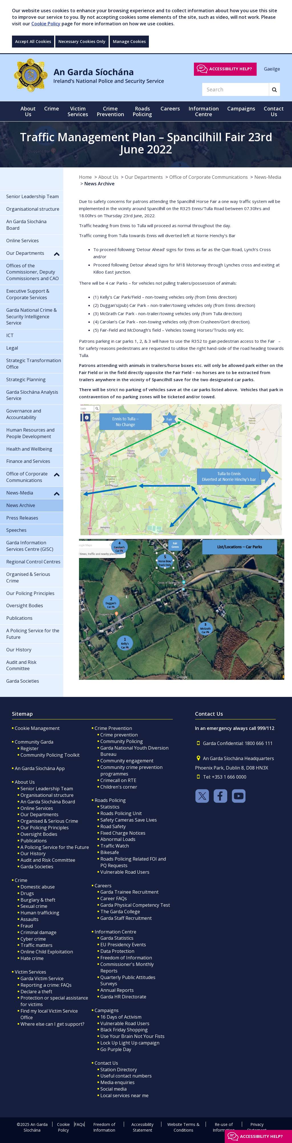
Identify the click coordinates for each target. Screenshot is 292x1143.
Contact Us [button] (274, 111)
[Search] (235, 89)
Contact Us (106, 1063)
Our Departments (144, 177)
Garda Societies (37, 866)
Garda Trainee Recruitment (129, 892)
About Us (108, 177)
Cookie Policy (45, 23)
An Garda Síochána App (40, 768)
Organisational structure (47, 795)
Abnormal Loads (117, 839)
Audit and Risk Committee (48, 860)
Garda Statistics (116, 938)
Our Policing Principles (45, 827)
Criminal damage (38, 932)
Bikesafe (109, 852)
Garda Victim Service (42, 978)
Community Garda (34, 742)
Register (29, 748)
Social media (113, 1089)
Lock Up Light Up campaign (129, 1043)
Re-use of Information (224, 1127)
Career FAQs (113, 898)
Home (85, 177)
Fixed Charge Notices (122, 833)
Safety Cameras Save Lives (128, 820)
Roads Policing (110, 800)
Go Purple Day (115, 1049)
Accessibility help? (230, 68)
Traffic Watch (114, 846)
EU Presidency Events (123, 944)
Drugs (27, 893)
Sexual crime (34, 906)
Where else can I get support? (52, 1024)
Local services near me (124, 1095)
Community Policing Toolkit (50, 755)
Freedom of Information (126, 958)
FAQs (79, 1124)
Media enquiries (117, 1082)
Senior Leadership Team (47, 788)
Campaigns (107, 1010)
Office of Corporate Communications (208, 177)
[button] (57, 254)
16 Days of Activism (120, 1017)
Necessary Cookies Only (82, 41)
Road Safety (113, 826)
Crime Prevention (113, 728)
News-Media (267, 177)
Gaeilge (272, 68)
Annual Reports (117, 990)
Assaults (29, 919)
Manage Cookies (129, 41)
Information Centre (115, 932)
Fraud (27, 926)
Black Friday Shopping (124, 1030)
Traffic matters (36, 945)
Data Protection (117, 951)
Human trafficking (40, 913)
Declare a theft (36, 991)
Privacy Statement (257, 1127)
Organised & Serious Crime (49, 821)
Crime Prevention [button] (110, 111)
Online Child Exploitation (47, 952)
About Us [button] (28, 111)
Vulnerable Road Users (124, 872)
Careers (103, 886)
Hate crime (32, 958)
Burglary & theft (38, 900)
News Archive (99, 183)
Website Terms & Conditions (183, 1127)
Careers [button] (170, 108)
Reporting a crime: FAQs (46, 985)
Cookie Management (37, 728)
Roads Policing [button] (142, 111)
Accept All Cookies (33, 41)
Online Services (37, 808)
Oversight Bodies (39, 834)
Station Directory (118, 1069)
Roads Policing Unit (121, 813)
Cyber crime (33, 939)
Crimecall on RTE (118, 780)
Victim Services (30, 972)
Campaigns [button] (241, 108)
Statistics (109, 807)
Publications (34, 841)
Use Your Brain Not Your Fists (132, 1036)
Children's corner (118, 787)
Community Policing (121, 741)
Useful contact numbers (126, 1076)
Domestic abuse (38, 887)
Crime (21, 880)
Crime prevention (119, 735)
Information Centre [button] (203, 111)
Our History (33, 853)
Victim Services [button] (78, 111)
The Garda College (120, 911)
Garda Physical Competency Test (135, 905)
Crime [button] (51, 108)
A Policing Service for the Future (55, 847)
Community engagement (126, 761)
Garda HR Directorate (123, 997)
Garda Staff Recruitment (126, 918)
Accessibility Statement (142, 1127)
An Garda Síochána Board (48, 802)
